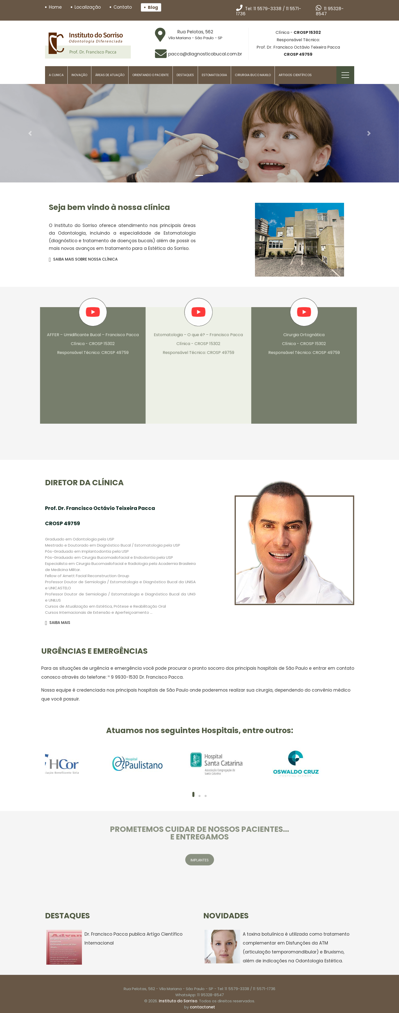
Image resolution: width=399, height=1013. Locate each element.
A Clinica (56, 75)
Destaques (185, 75)
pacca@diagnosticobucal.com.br (205, 54)
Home (55, 7)
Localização (88, 7)
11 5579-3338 (267, 9)
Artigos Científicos (295, 75)
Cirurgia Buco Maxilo (253, 75)
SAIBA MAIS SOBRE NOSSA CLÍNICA (83, 259)
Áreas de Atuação (109, 75)
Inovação (79, 75)
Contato (122, 7)
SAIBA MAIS (57, 622)
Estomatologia (214, 75)
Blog (153, 7)
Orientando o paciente (150, 75)
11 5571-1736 (264, 988)
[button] (30, 133)
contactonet (202, 1007)
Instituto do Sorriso (178, 1001)
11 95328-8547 (330, 11)
